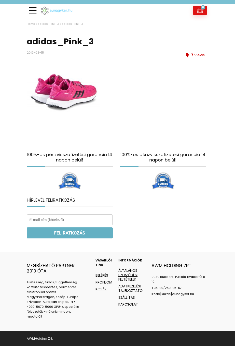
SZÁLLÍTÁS (126, 297)
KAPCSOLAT (128, 304)
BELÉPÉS (102, 275)
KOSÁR (101, 289)
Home (31, 24)
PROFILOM (104, 282)
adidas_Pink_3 (48, 24)
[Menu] (33, 10)
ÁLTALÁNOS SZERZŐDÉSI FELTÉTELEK (128, 275)
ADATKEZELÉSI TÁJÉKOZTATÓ (130, 288)
